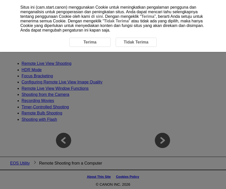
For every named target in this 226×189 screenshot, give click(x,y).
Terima (147, 16)
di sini (97, 16)
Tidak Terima (116, 21)
